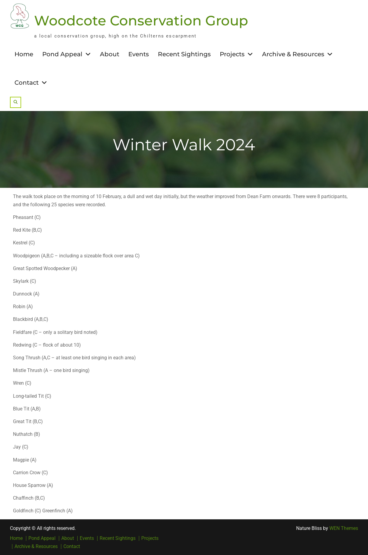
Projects (232, 54)
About (109, 54)
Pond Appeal (62, 54)
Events (138, 54)
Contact (26, 82)
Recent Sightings (184, 54)
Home (23, 54)
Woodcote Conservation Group (141, 20)
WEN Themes (343, 528)
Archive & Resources (293, 54)
